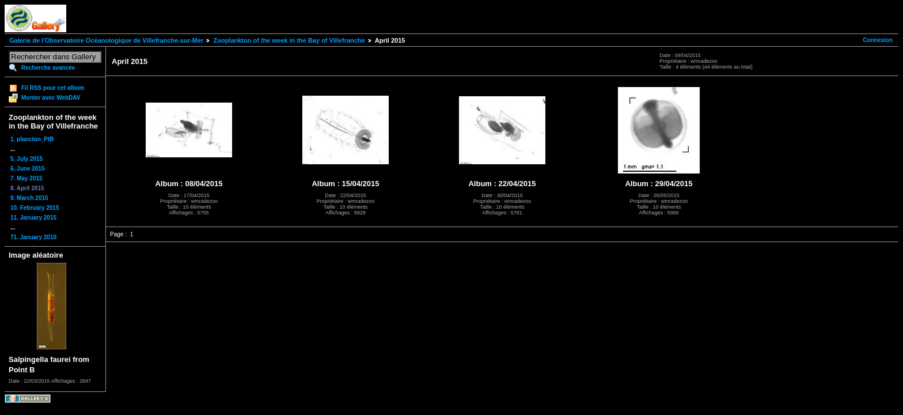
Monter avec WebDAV (50, 98)
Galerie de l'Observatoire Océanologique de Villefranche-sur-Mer (106, 40)
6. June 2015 (27, 168)
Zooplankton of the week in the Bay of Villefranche (289, 40)
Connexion (878, 40)
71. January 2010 (33, 237)
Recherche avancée (48, 68)
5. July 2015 (26, 159)
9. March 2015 (29, 198)
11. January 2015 (33, 217)
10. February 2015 (34, 208)
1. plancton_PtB (32, 139)
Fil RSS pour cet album (52, 88)
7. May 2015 (26, 178)
